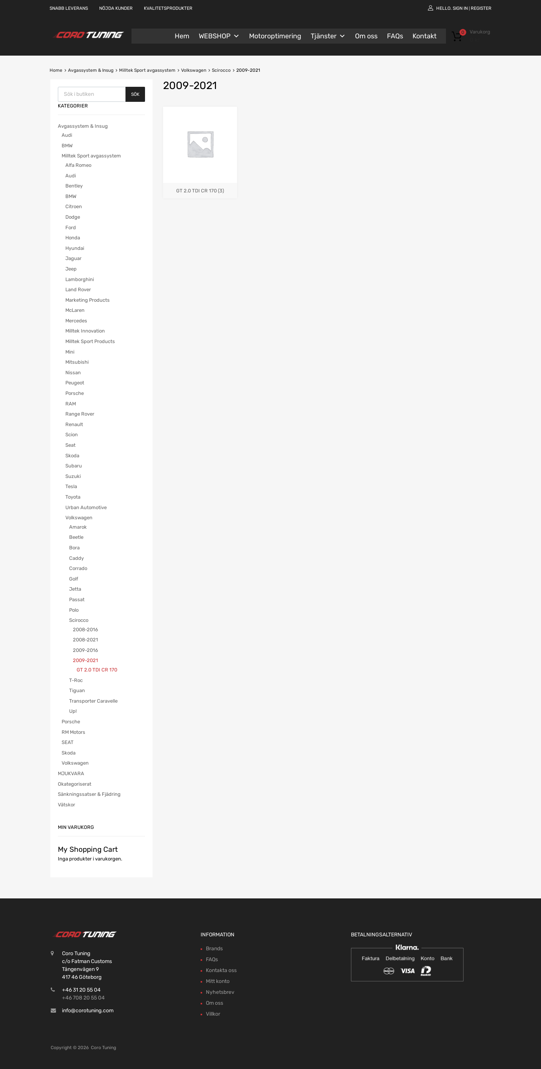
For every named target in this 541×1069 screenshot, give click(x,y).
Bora (74, 547)
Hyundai (74, 248)
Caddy (76, 558)
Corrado (78, 568)
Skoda (72, 455)
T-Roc (76, 680)
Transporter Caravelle (93, 701)
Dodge (72, 217)
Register (481, 8)
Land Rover (78, 289)
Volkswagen (193, 70)
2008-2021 (85, 640)
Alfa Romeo (78, 165)
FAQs (395, 36)
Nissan (73, 372)
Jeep (71, 269)
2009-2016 (85, 650)
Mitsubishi (77, 362)
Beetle (76, 537)
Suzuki (73, 476)
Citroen (73, 206)
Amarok (78, 527)
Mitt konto (218, 981)
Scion (71, 434)
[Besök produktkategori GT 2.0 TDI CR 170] (200, 187)
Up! (73, 711)
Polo (74, 610)
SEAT (68, 742)
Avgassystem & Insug (90, 70)
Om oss (366, 36)
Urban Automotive (86, 507)
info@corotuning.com (87, 1010)
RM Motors (73, 732)
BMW (67, 145)
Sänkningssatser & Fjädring (89, 794)
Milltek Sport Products (90, 341)
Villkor (213, 1014)
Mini (69, 352)
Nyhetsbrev (220, 992)
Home (56, 70)
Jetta (75, 589)
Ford (70, 227)
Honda (72, 237)
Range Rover (79, 414)
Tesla (71, 486)
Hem (182, 36)
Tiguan (77, 690)
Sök (135, 94)
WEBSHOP (219, 36)
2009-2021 (85, 660)
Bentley (74, 186)
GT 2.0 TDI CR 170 (97, 670)
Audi (67, 135)
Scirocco (221, 70)
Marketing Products (87, 300)
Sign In (460, 8)
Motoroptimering (275, 36)
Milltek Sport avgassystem (147, 70)
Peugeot (74, 383)
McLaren (75, 310)
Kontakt (425, 36)
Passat (77, 599)
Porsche (74, 393)
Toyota (72, 497)
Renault (74, 424)
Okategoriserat (74, 784)
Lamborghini (79, 279)
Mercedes (76, 321)
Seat (70, 445)
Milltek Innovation (85, 331)
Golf (73, 579)
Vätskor (66, 804)
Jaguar (73, 258)
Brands (214, 948)
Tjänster (328, 36)
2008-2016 (85, 629)
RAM (70, 404)
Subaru (73, 466)
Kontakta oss (221, 970)
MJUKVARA (71, 773)
